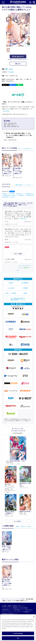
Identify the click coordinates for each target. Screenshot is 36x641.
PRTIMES (12, 191)
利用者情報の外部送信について (9, 599)
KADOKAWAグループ (7, 596)
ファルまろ (10, 72)
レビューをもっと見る (23, 265)
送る (20, 84)
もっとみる (17, 521)
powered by (24, 267)
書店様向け (16, 594)
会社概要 (4, 592)
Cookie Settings (18, 633)
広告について (21, 592)
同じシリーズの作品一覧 (24, 148)
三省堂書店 (25, 288)
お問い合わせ (28, 596)
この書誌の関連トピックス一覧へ (22, 185)
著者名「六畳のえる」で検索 (23, 526)
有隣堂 (25, 293)
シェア (13, 84)
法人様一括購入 (24, 594)
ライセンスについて (7, 594)
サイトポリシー (18, 598)
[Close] (34, 617)
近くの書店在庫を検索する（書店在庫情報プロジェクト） (18, 299)
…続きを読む (6, 111)
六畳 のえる (9, 69)
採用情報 (14, 592)
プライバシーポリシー (7, 598)
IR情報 (9, 592)
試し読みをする (18, 56)
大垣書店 (10, 283)
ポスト (6, 84)
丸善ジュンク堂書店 (10, 293)
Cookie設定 (26, 598)
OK (18, 638)
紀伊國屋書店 (25, 283)
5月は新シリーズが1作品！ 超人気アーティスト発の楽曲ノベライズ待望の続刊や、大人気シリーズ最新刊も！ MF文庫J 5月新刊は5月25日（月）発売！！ (18, 195)
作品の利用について (19, 596)
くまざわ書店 (10, 288)
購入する (18, 63)
